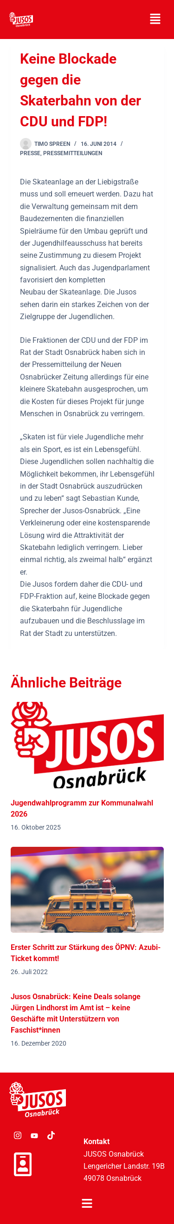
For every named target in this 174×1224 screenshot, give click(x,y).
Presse (30, 153)
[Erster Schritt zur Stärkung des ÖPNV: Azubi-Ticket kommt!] (87, 890)
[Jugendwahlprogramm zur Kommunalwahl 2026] (87, 745)
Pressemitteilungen (72, 153)
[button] (155, 19)
